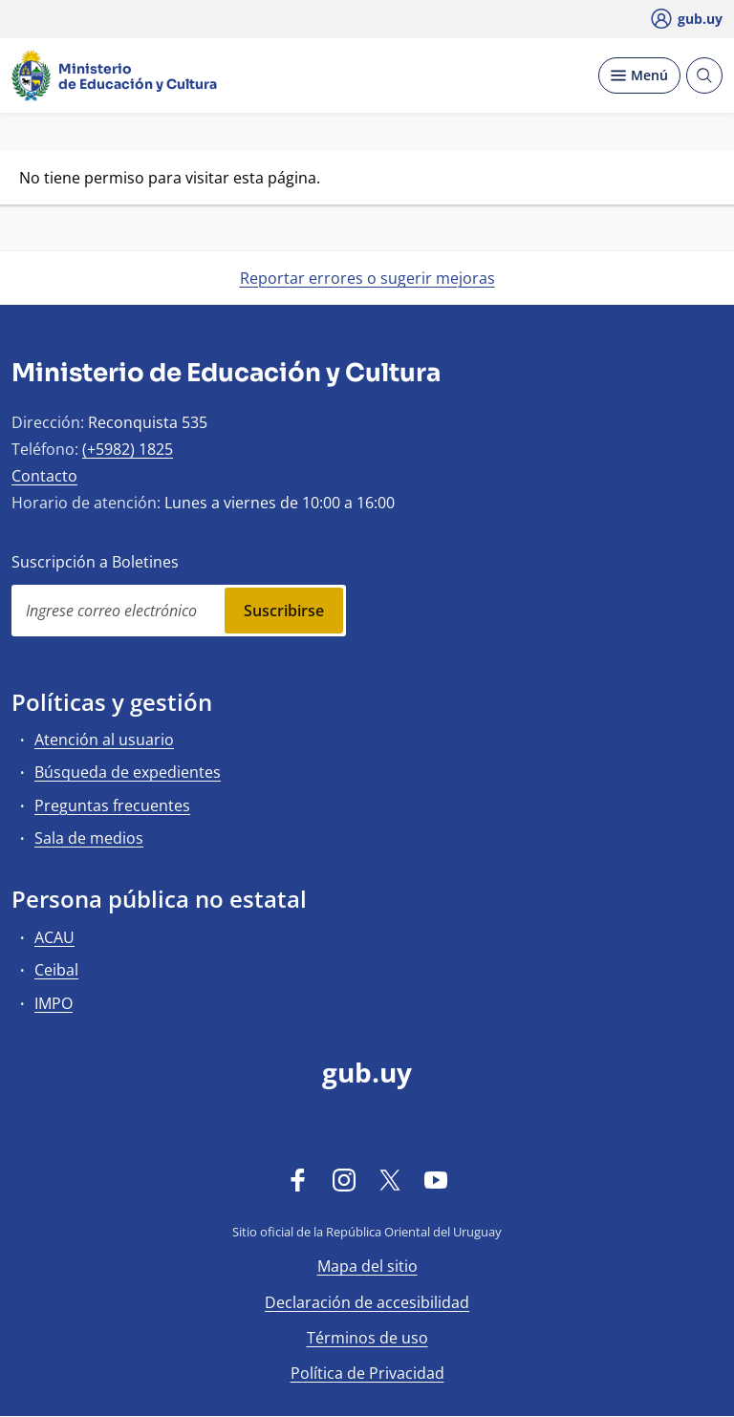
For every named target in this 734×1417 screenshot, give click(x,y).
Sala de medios (88, 837)
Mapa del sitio (367, 1266)
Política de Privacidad (367, 1373)
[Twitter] (389, 1180)
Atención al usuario (104, 739)
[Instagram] (344, 1180)
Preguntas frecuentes (112, 805)
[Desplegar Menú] (639, 75)
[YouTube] (435, 1180)
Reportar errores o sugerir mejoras (367, 278)
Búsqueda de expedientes (127, 772)
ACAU (54, 937)
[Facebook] (298, 1180)
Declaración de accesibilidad (367, 1302)
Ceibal (56, 969)
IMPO (53, 1003)
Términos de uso (367, 1337)
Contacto (44, 475)
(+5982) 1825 (127, 449)
